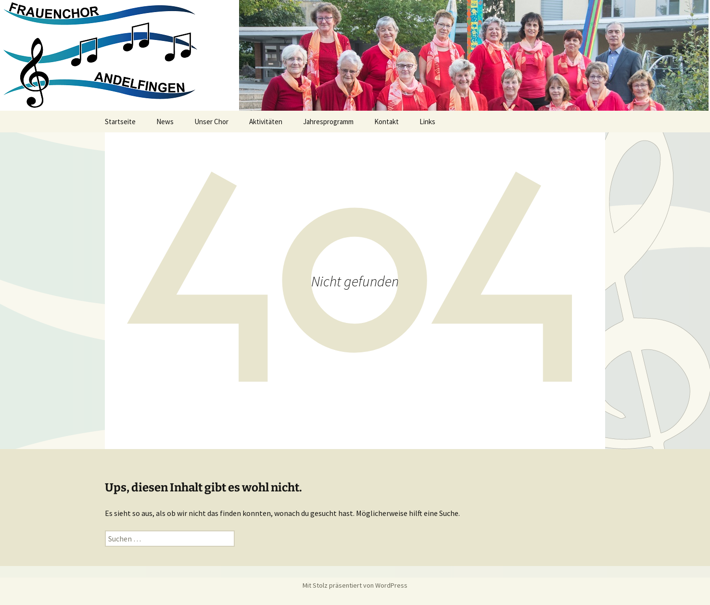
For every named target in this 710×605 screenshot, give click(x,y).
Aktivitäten (265, 121)
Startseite (120, 121)
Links (427, 121)
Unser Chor (211, 121)
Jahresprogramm (328, 121)
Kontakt (386, 121)
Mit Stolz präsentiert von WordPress (355, 585)
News (165, 121)
